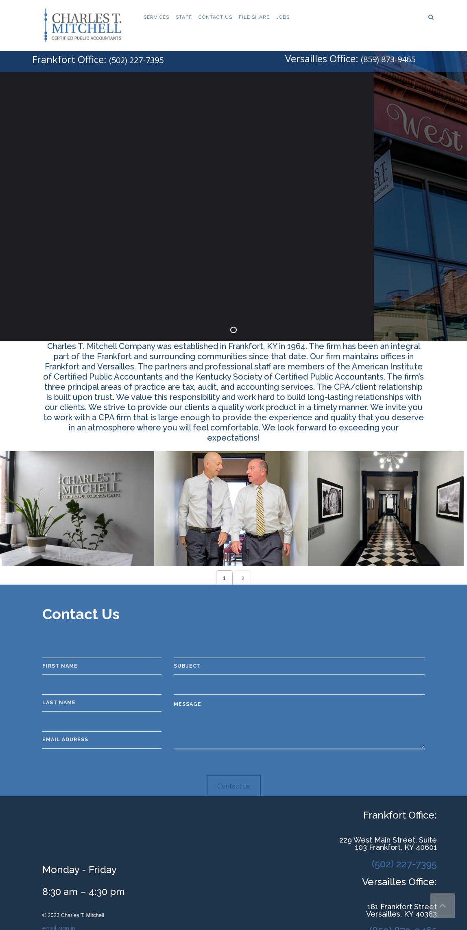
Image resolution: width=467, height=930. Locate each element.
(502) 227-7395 (136, 60)
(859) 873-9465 (388, 59)
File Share (254, 17)
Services (156, 17)
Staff (184, 17)
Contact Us (215, 17)
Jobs (283, 17)
